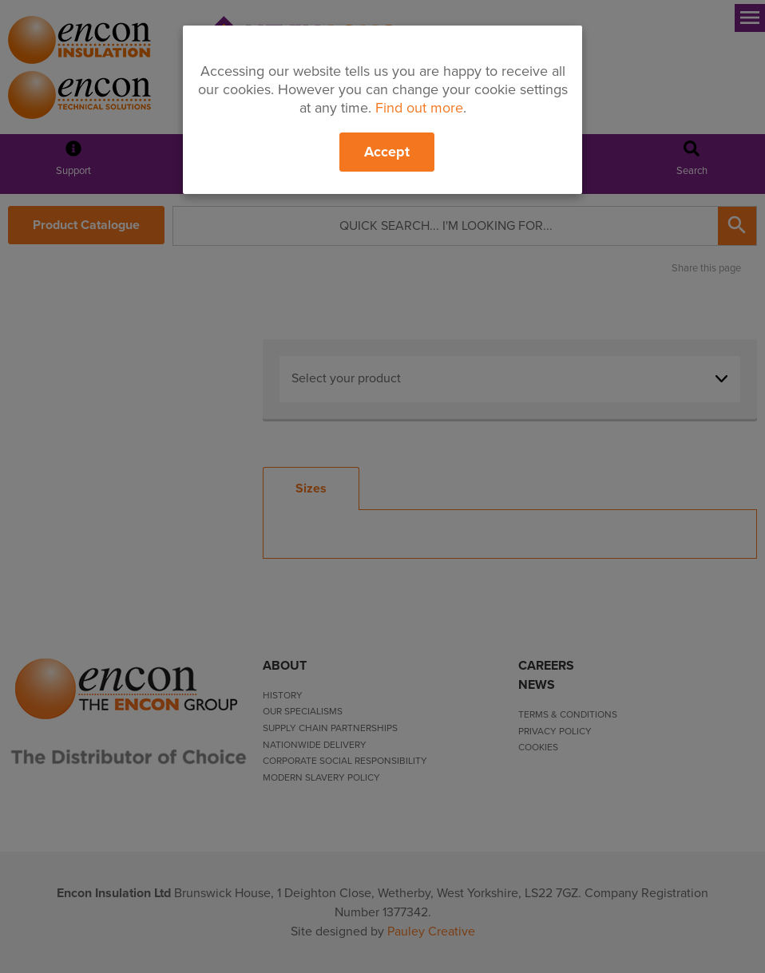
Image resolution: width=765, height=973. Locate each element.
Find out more (419, 108)
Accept (387, 151)
